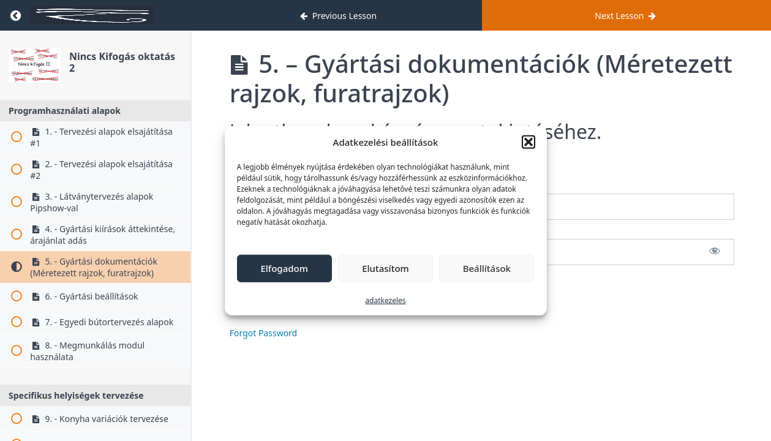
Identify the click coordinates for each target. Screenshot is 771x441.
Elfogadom (283, 268)
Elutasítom (385, 268)
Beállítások (487, 268)
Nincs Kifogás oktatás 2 (122, 62)
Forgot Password (263, 333)
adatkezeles (385, 300)
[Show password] (714, 252)
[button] (528, 142)
